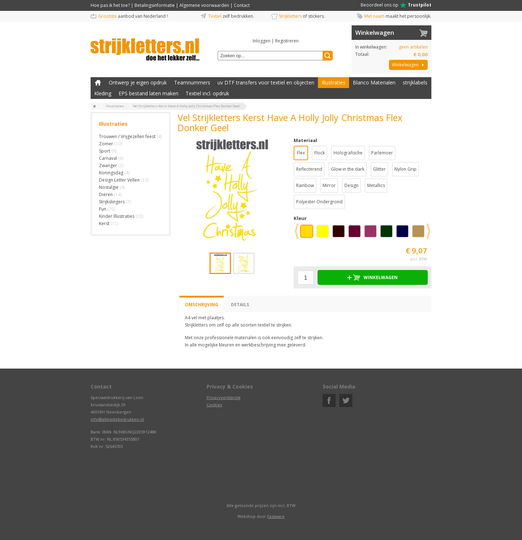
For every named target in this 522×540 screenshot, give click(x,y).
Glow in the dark (347, 169)
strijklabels (415, 82)
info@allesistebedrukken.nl (117, 419)
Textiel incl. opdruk (207, 93)
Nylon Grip (405, 169)
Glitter (379, 169)
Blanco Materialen (374, 82)
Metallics (376, 185)
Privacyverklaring (223, 397)
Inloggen (261, 41)
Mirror (329, 185)
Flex (301, 153)
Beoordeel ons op (396, 5)
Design (351, 185)
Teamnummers (192, 82)
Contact (242, 5)
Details (240, 305)
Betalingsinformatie (154, 5)
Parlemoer (382, 153)
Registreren (287, 41)
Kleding (102, 93)
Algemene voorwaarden (204, 5)
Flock (319, 153)
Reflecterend (309, 169)
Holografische (348, 153)
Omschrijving (201, 305)
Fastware (276, 516)
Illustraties (333, 82)
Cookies (214, 404)
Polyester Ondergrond (319, 202)
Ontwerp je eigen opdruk (138, 82)
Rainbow (305, 185)
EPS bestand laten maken (148, 93)
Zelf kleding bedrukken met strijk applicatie (98, 82)
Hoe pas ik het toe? (110, 5)
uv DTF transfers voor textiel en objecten (266, 82)
